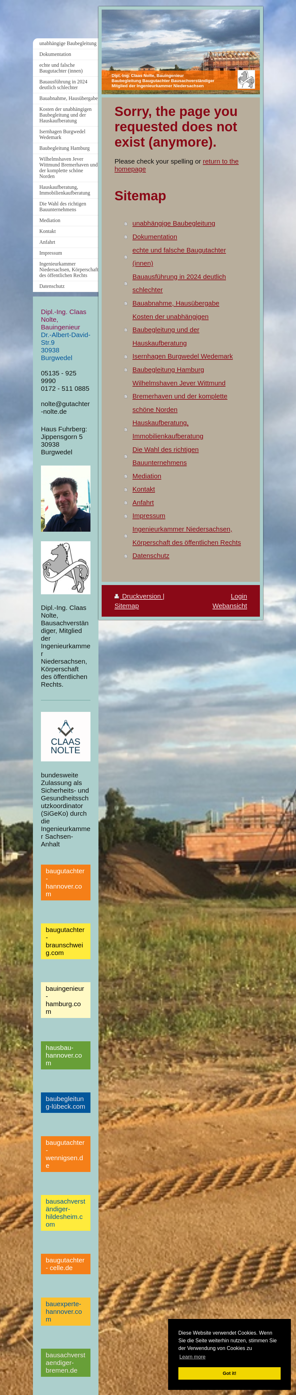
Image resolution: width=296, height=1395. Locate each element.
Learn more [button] (192, 1357)
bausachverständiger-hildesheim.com (65, 1213)
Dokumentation (154, 236)
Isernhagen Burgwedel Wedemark (182, 356)
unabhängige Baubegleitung (173, 223)
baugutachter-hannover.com (65, 882)
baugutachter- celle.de (65, 1263)
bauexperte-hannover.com (64, 1311)
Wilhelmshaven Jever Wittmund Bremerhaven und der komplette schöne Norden (179, 396)
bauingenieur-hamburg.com (65, 1000)
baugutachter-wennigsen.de (65, 1154)
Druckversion (138, 596)
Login (239, 596)
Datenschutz (150, 555)
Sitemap (126, 605)
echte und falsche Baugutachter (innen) (179, 256)
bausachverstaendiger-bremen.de (65, 1362)
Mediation (146, 476)
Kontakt (143, 489)
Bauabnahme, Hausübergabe (175, 303)
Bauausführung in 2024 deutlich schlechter (179, 283)
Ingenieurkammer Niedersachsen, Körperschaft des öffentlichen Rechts (186, 535)
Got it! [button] (229, 1373)
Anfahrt (143, 502)
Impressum (148, 515)
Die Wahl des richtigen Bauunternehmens (165, 456)
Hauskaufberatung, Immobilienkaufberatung (167, 429)
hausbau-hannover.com (64, 1055)
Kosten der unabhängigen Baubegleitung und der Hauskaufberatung (170, 330)
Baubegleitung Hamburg (168, 369)
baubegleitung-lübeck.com (65, 1102)
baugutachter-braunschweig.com (65, 941)
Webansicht (230, 605)
